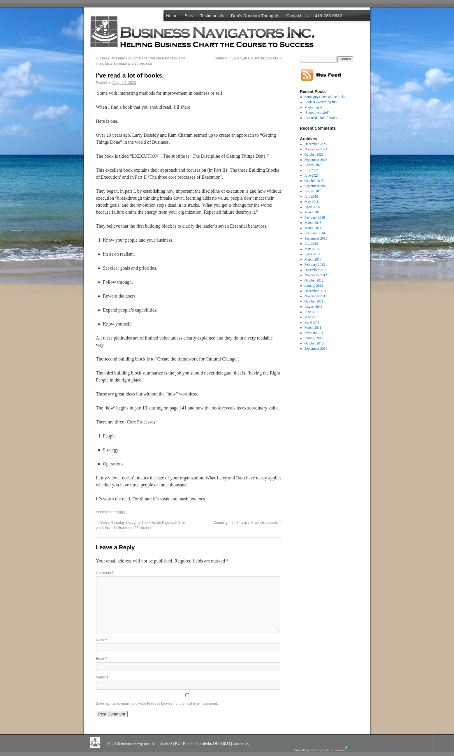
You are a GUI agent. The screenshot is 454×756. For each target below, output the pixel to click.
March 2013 (313, 259)
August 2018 (314, 191)
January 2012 (314, 286)
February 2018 (315, 217)
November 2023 (316, 149)
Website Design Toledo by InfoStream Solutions (323, 749)
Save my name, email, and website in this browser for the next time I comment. (157, 704)
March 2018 (313, 212)
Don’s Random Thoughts (255, 15)
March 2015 (313, 223)
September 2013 (316, 238)
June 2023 (312, 175)
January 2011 (314, 338)
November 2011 (316, 296)
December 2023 (316, 144)
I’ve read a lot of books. (321, 118)
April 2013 (312, 254)
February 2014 (315, 233)
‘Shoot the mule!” (317, 112)
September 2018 (316, 186)
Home (171, 15)
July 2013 (311, 244)
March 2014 (313, 228)
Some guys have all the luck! (325, 97)
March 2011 (313, 328)
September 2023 (316, 160)
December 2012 (316, 270)
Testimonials (212, 15)
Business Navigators (135, 744)
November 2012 (316, 275)
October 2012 (314, 280)
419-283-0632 (328, 15)
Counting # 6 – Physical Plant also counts (248, 58)
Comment (104, 573)
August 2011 (313, 307)
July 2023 (311, 170)
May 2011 (312, 317)
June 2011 (312, 312)
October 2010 (314, 343)
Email (101, 659)
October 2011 (314, 301)
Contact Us (297, 15)
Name (102, 640)
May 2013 (312, 249)
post (122, 512)
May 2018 (312, 202)
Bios (188, 15)
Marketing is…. (316, 107)
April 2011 (312, 322)
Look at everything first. (322, 102)
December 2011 (316, 291)
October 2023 (314, 154)
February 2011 (315, 333)
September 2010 (316, 349)
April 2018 (312, 207)
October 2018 (314, 181)
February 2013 (315, 265)
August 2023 (314, 165)
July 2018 (311, 196)
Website (102, 677)
